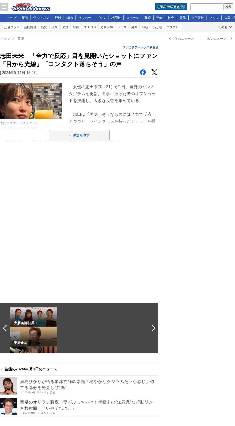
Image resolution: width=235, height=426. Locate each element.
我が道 (157, 27)
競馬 (182, 18)
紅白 (134, 27)
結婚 (65, 27)
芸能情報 (30, 27)
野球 (58, 18)
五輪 (147, 18)
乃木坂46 (107, 27)
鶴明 (145, 27)
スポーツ (132, 18)
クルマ (214, 18)
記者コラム (11, 27)
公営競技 (197, 18)
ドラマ (122, 27)
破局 (55, 27)
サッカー (84, 18)
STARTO (90, 27)
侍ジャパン (41, 18)
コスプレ (173, 27)
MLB (69, 18)
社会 (171, 18)
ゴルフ (101, 18)
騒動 (76, 27)
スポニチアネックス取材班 (140, 47)
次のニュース (217, 38)
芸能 (159, 18)
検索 (228, 7)
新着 (25, 18)
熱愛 (44, 27)
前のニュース (184, 38)
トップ (11, 18)
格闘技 (116, 18)
